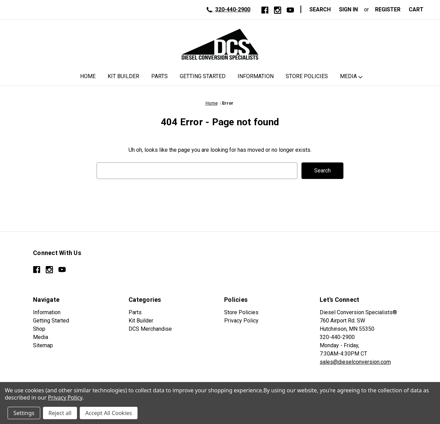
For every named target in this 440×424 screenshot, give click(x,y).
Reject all (60, 413)
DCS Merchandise (150, 329)
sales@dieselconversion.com (355, 362)
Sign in (348, 9)
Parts (159, 76)
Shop (39, 329)
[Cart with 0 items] (418, 9)
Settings (23, 413)
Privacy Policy (241, 320)
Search (320, 9)
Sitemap (43, 345)
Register (387, 9)
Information (256, 76)
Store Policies (307, 76)
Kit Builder (123, 76)
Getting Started (203, 76)
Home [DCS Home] (88, 76)
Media (348, 76)
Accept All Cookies (108, 413)
